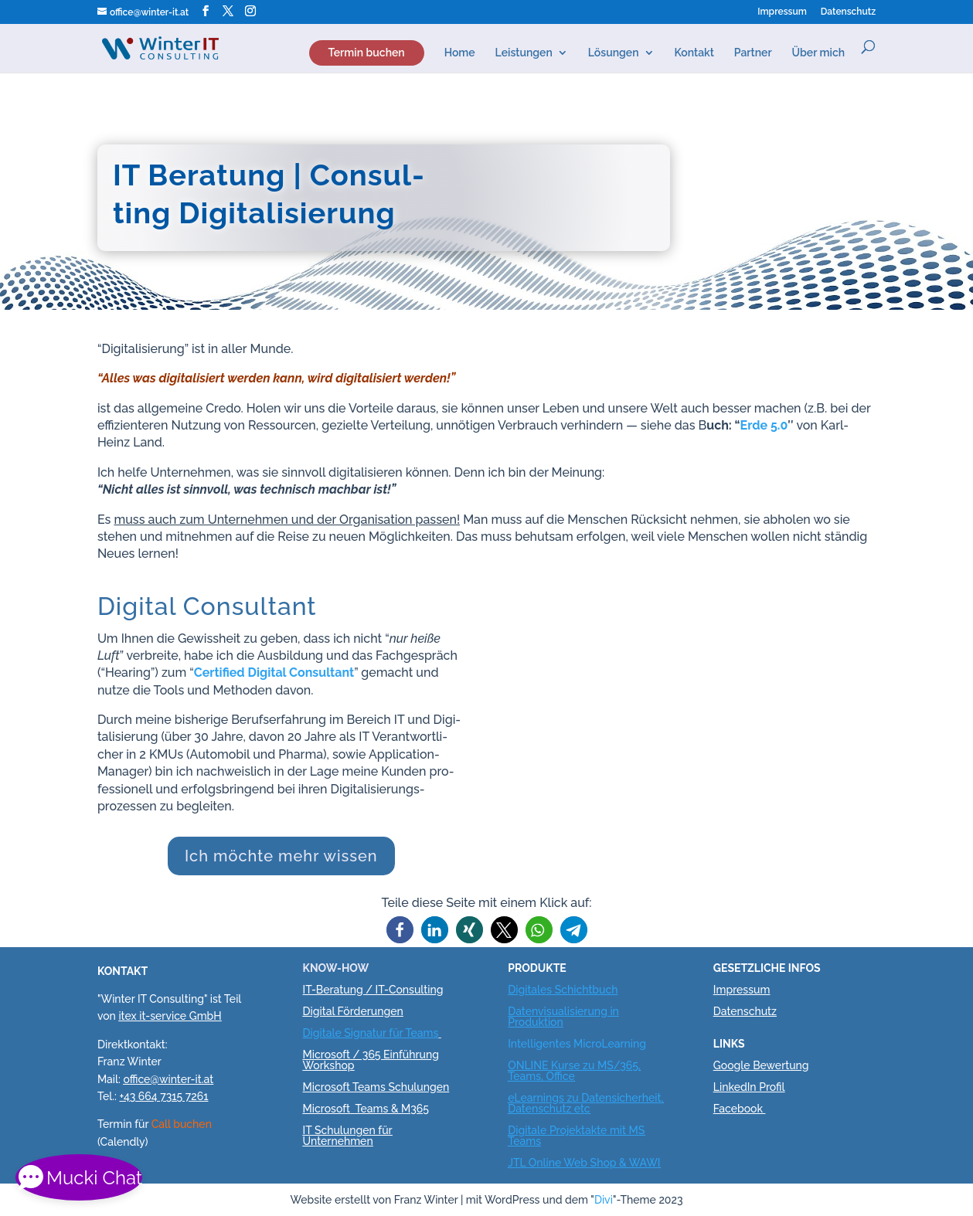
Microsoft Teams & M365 (366, 1108)
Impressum (742, 989)
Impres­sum (782, 12)
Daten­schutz (848, 12)
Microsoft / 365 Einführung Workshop (371, 1060)
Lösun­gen (613, 50)
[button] (399, 929)
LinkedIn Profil (749, 1087)
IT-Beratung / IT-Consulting (373, 989)
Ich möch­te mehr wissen (281, 856)
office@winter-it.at (168, 1079)
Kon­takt (694, 50)
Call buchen (181, 1124)
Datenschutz (745, 1011)
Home (459, 50)
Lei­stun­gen (524, 50)
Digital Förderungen (353, 1011)
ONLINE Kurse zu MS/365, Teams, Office (574, 1070)
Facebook (738, 1108)
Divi (603, 1200)
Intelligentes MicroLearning (577, 1044)
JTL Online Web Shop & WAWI (584, 1163)
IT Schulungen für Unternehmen (348, 1135)
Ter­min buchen (366, 50)
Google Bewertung (761, 1065)
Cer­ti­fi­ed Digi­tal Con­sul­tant (274, 672)
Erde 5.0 (764, 425)
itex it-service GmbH (169, 1016)
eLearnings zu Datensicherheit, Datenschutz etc (585, 1103)
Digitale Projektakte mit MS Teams (576, 1135)
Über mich (818, 50)
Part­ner (753, 50)
